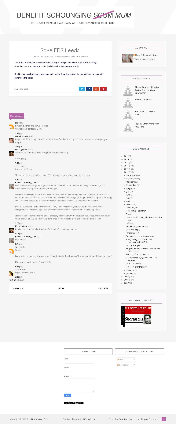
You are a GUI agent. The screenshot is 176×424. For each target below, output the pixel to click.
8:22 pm (18, 277)
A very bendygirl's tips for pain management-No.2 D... (139, 240)
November (131, 178)
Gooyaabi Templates (85, 419)
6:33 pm (18, 133)
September (131, 185)
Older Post (103, 288)
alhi (16, 122)
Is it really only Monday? (136, 267)
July (128, 191)
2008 (126, 279)
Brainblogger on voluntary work (140, 236)
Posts (120, 359)
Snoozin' (130, 214)
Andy (17, 247)
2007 (126, 283)
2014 (126, 159)
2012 (126, 165)
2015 (126, 156)
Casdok (18, 269)
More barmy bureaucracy (137, 226)
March (129, 204)
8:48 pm (18, 266)
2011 (126, 169)
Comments (122, 365)
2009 (126, 276)
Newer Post (18, 288)
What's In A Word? (143, 99)
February (130, 270)
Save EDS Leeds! (133, 263)
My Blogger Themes (147, 419)
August (129, 188)
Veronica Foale (21, 136)
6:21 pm (18, 244)
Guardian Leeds (21, 66)
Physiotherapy (132, 233)
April (128, 201)
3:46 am (18, 163)
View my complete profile (145, 59)
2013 (126, 162)
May (128, 198)
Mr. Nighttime (21, 149)
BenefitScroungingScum (25, 182)
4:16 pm (18, 233)
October (130, 182)
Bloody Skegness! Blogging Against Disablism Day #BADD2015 (147, 90)
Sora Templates (126, 419)
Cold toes (130, 223)
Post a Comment (16, 280)
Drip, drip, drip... (133, 229)
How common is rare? (136, 210)
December (131, 175)
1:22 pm (18, 223)
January (130, 273)
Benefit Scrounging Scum (38, 419)
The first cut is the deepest (138, 254)
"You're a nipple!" (133, 245)
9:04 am (18, 179)
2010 (126, 172)
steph (17, 166)
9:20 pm (18, 146)
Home (61, 288)
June (128, 194)
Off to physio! (132, 207)
